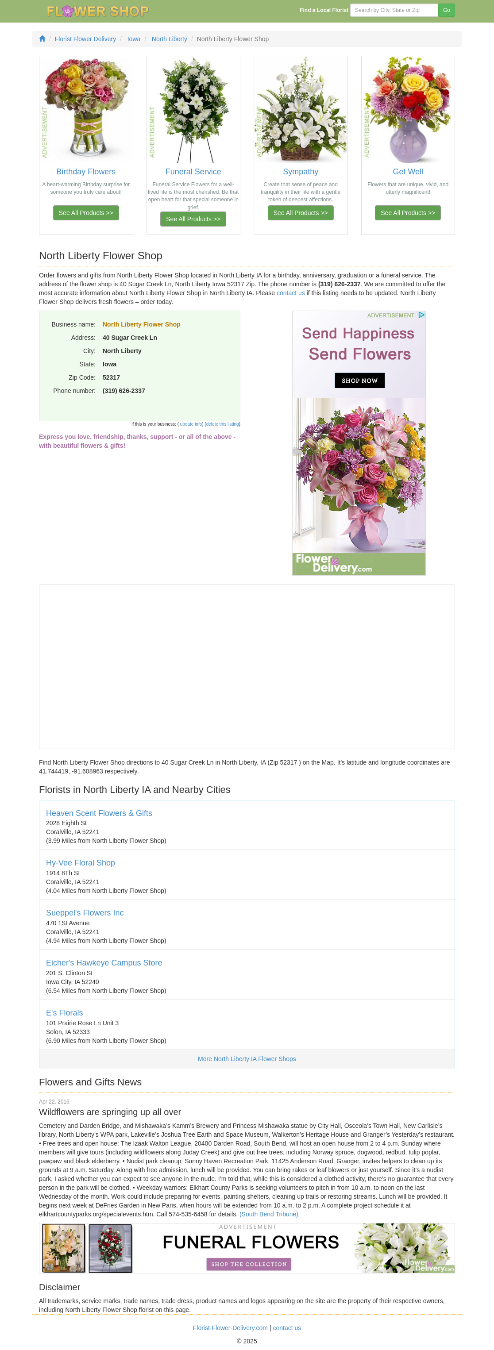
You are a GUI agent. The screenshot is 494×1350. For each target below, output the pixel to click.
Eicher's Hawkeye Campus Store (104, 962)
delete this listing (222, 424)
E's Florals (64, 1012)
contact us (291, 292)
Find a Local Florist (324, 10)
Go (446, 10)
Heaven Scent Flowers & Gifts (99, 813)
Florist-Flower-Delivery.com (230, 1327)
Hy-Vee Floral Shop (80, 862)
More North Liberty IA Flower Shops (247, 1058)
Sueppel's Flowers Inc (85, 912)
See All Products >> (86, 212)
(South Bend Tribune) (268, 1214)
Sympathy (300, 171)
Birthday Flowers (86, 171)
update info (190, 424)
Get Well (408, 171)
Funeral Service (193, 171)
